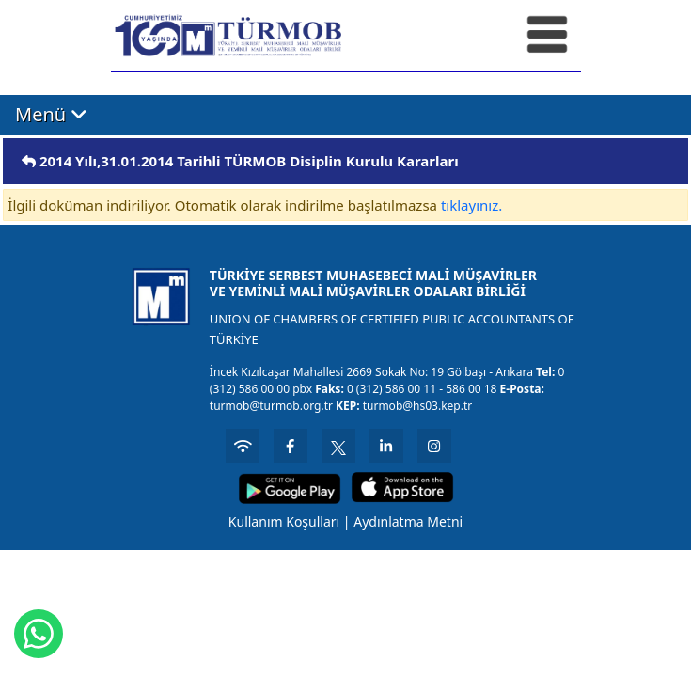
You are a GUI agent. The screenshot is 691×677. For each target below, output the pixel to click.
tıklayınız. (471, 205)
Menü (51, 114)
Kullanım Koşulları (283, 521)
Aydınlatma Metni (408, 521)
